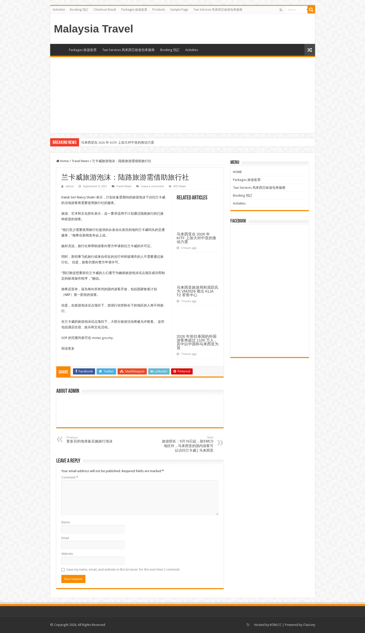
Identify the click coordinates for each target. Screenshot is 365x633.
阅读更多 (68, 348)
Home (62, 161)
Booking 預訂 (79, 9)
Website (67, 554)
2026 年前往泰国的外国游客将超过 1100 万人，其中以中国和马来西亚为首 (197, 342)
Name (65, 522)
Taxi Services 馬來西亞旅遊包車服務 (217, 9)
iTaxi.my (309, 625)
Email (65, 538)
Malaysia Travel (93, 29)
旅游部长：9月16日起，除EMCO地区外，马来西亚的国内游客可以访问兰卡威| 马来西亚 (187, 444)
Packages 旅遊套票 (134, 9)
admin (69, 186)
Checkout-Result (105, 9)
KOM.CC (276, 625)
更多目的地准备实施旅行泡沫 (92, 439)
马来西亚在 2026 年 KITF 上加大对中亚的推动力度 (117, 142)
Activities (59, 9)
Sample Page (179, 9)
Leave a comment (152, 186)
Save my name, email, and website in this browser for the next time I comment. (123, 569)
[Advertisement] (182, 95)
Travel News (80, 161)
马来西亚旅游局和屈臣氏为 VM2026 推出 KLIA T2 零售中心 (197, 291)
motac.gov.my (102, 338)
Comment (69, 477)
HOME (59, 49)
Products (158, 9)
